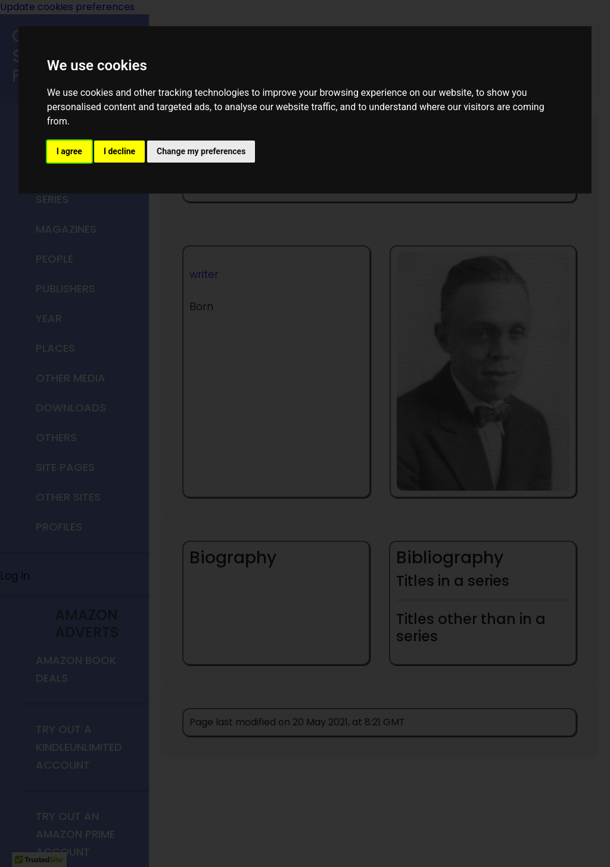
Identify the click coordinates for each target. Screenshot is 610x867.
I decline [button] (119, 151)
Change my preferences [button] (201, 151)
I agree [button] (69, 151)
